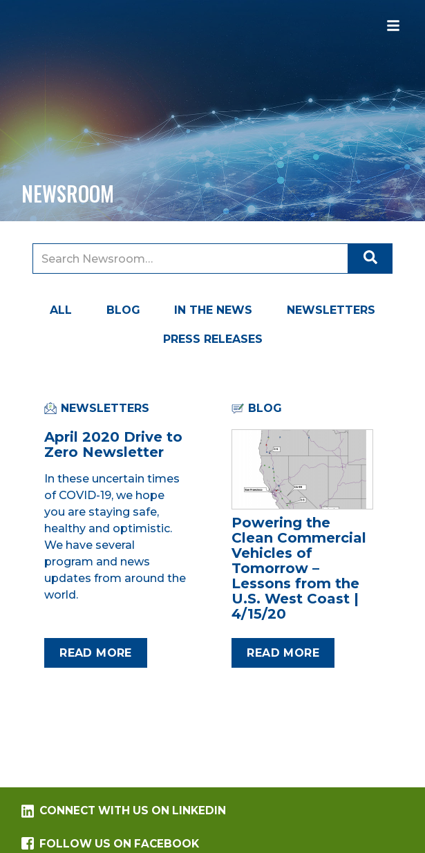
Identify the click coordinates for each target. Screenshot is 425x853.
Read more (95, 652)
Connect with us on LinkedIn (123, 811)
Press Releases (213, 339)
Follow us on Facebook (110, 843)
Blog (123, 310)
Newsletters (331, 310)
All (61, 310)
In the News (213, 310)
